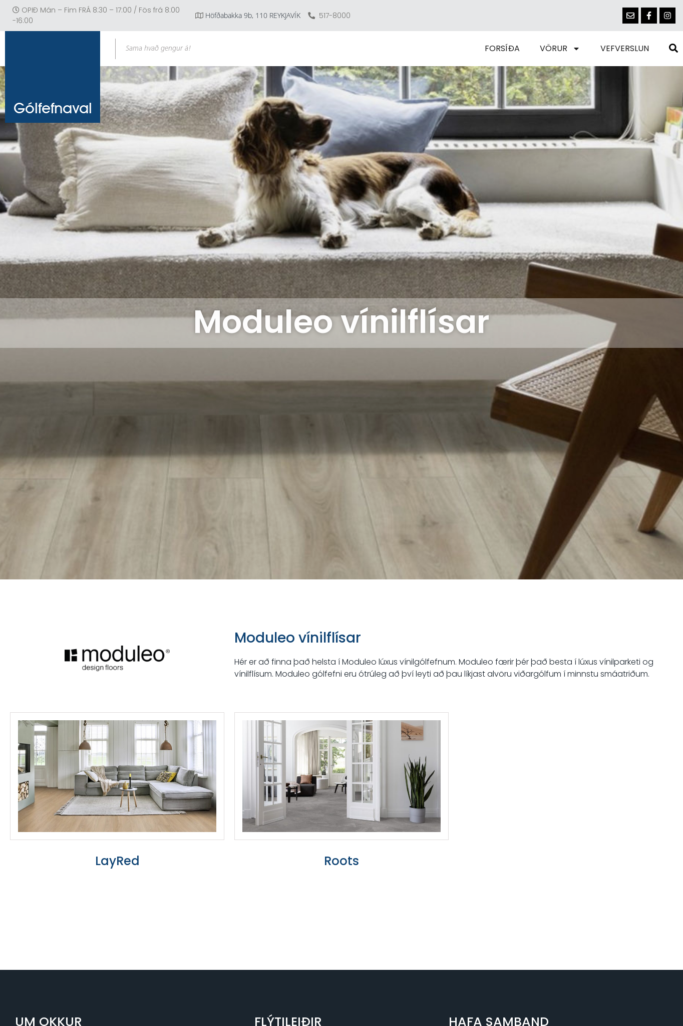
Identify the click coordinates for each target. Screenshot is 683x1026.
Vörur (560, 49)
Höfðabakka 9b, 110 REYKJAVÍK (252, 15)
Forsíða (502, 48)
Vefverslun (624, 48)
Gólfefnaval (53, 108)
